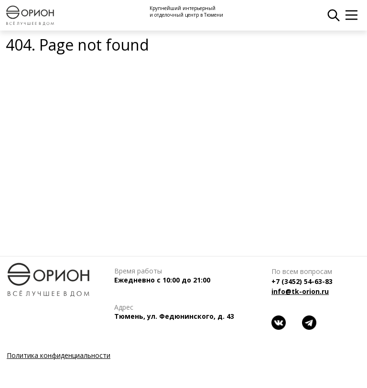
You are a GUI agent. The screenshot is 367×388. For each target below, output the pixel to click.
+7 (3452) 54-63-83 (302, 281)
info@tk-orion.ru (300, 291)
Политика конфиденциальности (58, 355)
